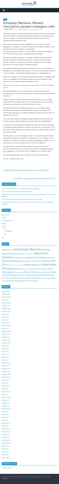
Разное (4, 223)
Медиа (4, 217)
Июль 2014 (5, 449)
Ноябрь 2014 (6, 437)
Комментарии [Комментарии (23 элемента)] (30, 264)
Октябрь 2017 (6, 340)
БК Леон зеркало (7, 468)
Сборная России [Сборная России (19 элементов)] (30, 272)
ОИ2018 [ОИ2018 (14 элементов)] (50, 269)
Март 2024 (5, 300)
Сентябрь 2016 (6, 377)
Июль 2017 (5, 348)
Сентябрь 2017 (6, 343)
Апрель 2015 (6, 423)
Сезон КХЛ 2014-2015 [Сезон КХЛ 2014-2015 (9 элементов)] (43, 272)
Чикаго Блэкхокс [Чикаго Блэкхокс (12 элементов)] (12, 281)
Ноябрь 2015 (6, 406)
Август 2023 (5, 314)
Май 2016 (5, 389)
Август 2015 (5, 411)
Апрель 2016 (6, 391)
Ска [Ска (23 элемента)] (27, 278)
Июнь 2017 (5, 351)
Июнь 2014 (5, 452)
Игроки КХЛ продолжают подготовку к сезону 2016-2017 (25, 170)
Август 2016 (5, 380)
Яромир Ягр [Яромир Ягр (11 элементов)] (34, 281)
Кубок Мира (5, 215)
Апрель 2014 (6, 457)
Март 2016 (5, 394)
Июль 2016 (5, 383)
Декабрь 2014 (6, 434)
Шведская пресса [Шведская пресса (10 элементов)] (24, 281)
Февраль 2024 (6, 303)
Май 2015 (5, 420)
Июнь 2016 (5, 386)
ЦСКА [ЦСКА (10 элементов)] (50, 278)
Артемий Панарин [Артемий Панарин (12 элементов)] (15, 254)
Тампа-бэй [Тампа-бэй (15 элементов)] (34, 278)
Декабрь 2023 (6, 308)
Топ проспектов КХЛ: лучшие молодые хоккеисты (17, 191)
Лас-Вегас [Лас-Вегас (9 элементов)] (21, 269)
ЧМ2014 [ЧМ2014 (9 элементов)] (54, 278)
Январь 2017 (6, 366)
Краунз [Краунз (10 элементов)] (39, 265)
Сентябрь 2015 (6, 409)
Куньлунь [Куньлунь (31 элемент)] (13, 268)
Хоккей (4, 226)
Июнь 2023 (5, 317)
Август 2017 (5, 346)
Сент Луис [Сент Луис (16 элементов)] (17, 278)
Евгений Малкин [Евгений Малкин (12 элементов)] (26, 261)
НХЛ (5, 19)
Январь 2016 (6, 400)
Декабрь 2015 (6, 403)
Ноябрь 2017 (6, 337)
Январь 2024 (6, 305)
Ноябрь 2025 (6, 294)
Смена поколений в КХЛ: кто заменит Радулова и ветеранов (20, 189)
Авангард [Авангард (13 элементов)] (5, 250)
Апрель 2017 (6, 357)
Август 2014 (5, 446)
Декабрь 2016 (6, 368)
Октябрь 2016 (6, 374)
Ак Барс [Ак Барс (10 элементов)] (11, 250)
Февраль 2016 (6, 397)
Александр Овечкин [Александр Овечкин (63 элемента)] (27, 249)
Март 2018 (5, 328)
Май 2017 (5, 354)
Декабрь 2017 (6, 334)
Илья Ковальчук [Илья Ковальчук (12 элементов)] (37, 261)
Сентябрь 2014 (6, 443)
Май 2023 (5, 320)
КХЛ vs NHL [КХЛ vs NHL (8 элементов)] (10, 265)
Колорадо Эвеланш (26, 29)
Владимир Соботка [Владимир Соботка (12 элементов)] (19, 258)
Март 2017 (5, 360)
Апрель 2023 (6, 323)
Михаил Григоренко (37, 29)
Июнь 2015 (5, 417)
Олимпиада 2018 (7, 220)
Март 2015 (5, 426)
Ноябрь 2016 (6, 371)
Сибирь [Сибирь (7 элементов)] (24, 278)
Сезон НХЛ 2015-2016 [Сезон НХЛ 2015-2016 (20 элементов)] (40, 275)
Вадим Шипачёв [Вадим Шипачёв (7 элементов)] (30, 254)
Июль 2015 (5, 414)
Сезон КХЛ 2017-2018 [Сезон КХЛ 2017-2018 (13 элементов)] (22, 275)
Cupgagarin (8, 231)
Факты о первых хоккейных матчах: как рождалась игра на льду (22, 199)
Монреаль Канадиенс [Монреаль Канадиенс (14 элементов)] (39, 269)
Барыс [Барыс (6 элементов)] (23, 254)
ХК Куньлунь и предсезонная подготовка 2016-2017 (35, 178)
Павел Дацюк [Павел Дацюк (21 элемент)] (8, 272)
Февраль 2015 (6, 429)
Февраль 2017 (6, 363)
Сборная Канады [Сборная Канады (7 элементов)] (18, 272)
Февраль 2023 (6, 326)
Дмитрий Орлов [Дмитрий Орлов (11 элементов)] (49, 257)
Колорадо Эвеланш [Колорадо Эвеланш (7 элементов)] (19, 265)
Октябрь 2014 (6, 440)
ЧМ (3, 238)
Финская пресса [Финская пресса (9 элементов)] (43, 278)
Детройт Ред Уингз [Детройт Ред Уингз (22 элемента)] (35, 257)
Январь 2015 (6, 432)
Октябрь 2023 (6, 311)
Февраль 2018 (6, 331)
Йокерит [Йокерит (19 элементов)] (47, 261)
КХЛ (5, 228)
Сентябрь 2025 (6, 297)
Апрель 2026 (6, 291)
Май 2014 (5, 454)
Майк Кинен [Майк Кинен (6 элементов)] (27, 269)
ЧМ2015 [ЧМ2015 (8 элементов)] (4, 281)
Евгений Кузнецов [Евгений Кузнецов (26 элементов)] (11, 261)
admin (16, 29)
